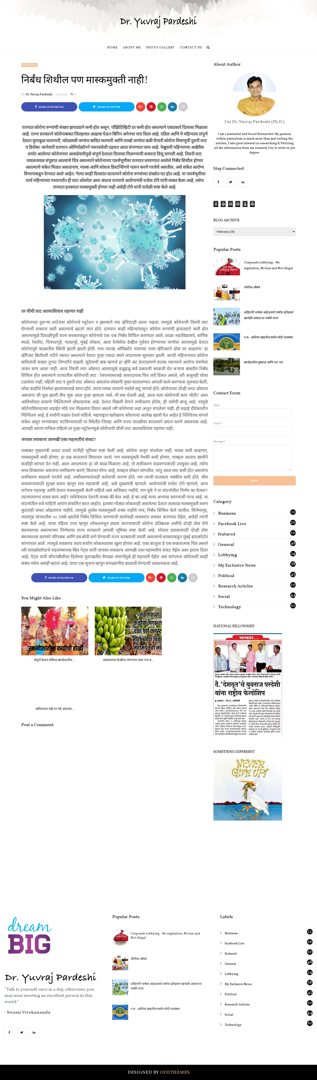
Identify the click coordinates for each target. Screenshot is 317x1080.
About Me (132, 48)
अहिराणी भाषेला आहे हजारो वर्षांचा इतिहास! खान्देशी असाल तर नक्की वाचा (269, 315)
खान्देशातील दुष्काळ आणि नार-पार (263, 363)
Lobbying (227, 555)
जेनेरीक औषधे (252, 288)
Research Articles (235, 586)
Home (112, 48)
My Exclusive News (237, 565)
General (226, 545)
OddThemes (175, 1072)
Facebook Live (232, 524)
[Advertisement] (254, 864)
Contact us (191, 48)
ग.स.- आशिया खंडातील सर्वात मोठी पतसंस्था (268, 338)
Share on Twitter (106, 107)
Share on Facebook (49, 107)
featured (226, 534)
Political (29, 65)
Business (227, 513)
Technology (229, 607)
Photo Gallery (160, 48)
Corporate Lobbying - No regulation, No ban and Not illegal (268, 265)
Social (224, 597)
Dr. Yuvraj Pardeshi (39, 94)
